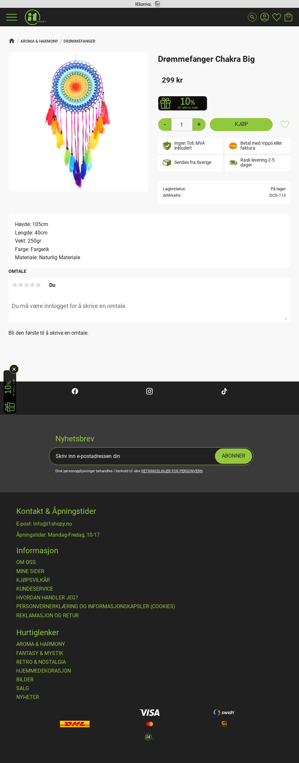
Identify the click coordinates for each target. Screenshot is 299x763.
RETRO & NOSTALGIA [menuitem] (41, 662)
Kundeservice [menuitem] (34, 589)
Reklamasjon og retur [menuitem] (47, 616)
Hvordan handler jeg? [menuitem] (47, 598)
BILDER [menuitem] (25, 680)
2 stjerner (20, 285)
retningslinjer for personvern (172, 471)
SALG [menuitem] (22, 688)
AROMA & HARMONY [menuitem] (40, 644)
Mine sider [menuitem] (30, 571)
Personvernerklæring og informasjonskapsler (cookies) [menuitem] (95, 606)
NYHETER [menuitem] (27, 697)
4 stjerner (32, 285)
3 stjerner (26, 285)
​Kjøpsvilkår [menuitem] (33, 580)
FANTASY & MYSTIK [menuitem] (39, 653)
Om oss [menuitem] (26, 562)
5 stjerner (38, 285)
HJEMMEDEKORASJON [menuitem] (43, 671)
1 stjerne (15, 285)
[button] (11, 17)
